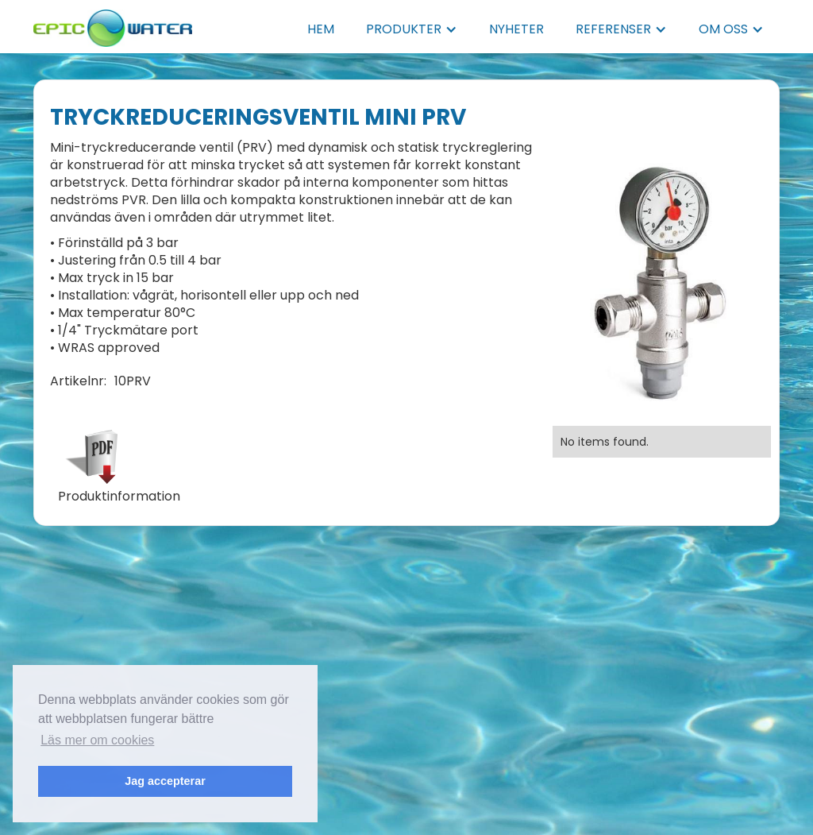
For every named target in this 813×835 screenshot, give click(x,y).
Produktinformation (119, 496)
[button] (411, 29)
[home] (112, 23)
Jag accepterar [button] (165, 781)
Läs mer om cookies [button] (97, 740)
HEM (320, 29)
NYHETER (516, 29)
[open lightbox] (662, 287)
